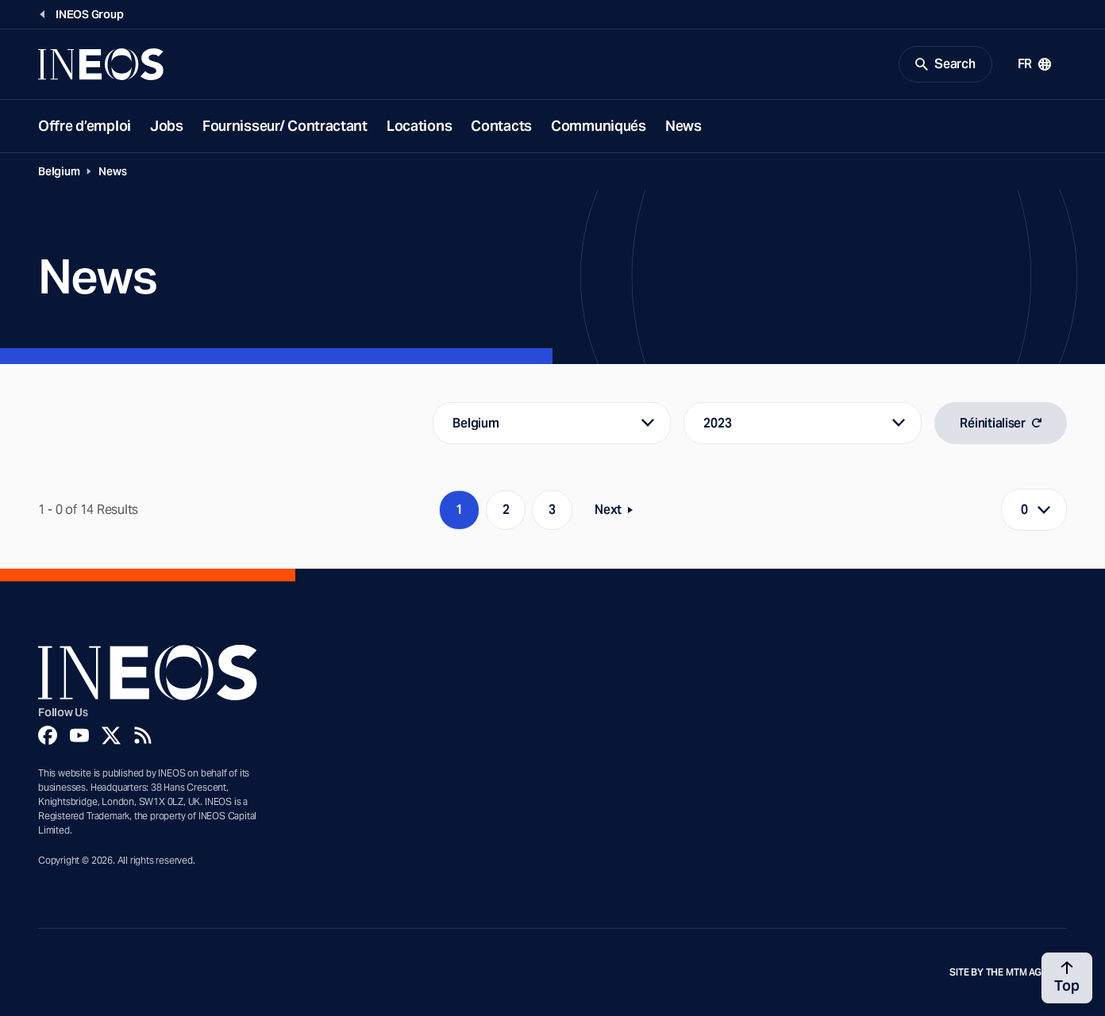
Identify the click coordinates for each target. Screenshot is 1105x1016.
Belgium (58, 171)
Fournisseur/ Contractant (285, 126)
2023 (717, 423)
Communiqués (598, 126)
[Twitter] (111, 735)
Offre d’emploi (84, 126)
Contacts (501, 126)
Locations (419, 126)
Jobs (166, 126)
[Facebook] (47, 735)
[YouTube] (79, 735)
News (683, 126)
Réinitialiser (1000, 423)
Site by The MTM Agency (1008, 972)
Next (618, 512)
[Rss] (142, 735)
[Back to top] (1066, 978)
